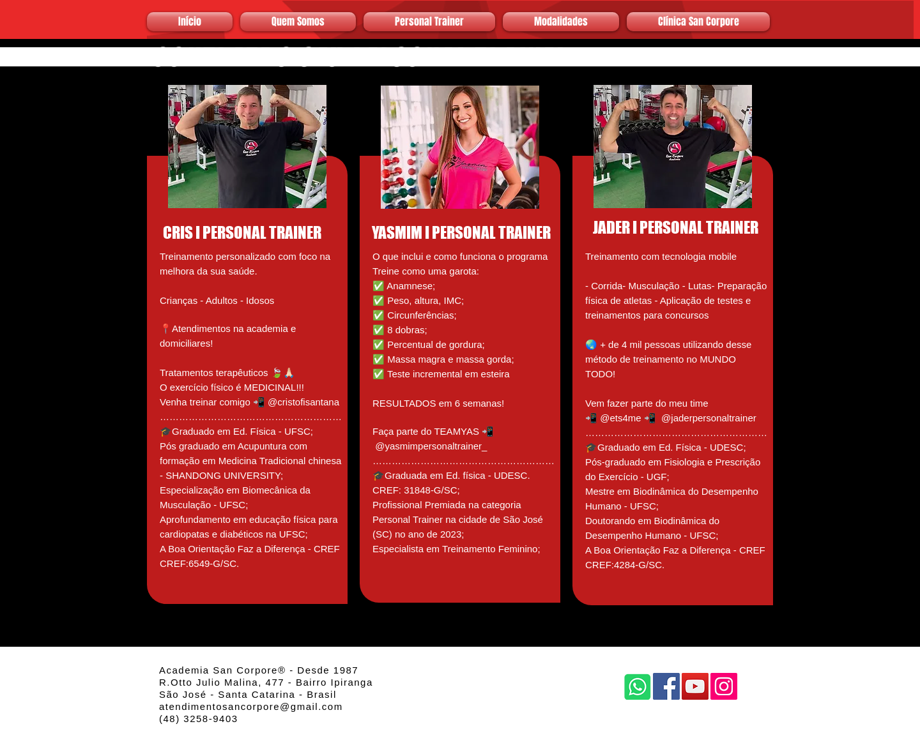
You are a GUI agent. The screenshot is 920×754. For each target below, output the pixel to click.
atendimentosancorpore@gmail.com (251, 706)
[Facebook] (666, 686)
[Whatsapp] (637, 686)
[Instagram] (723, 686)
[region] (247, 326)
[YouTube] (695, 686)
